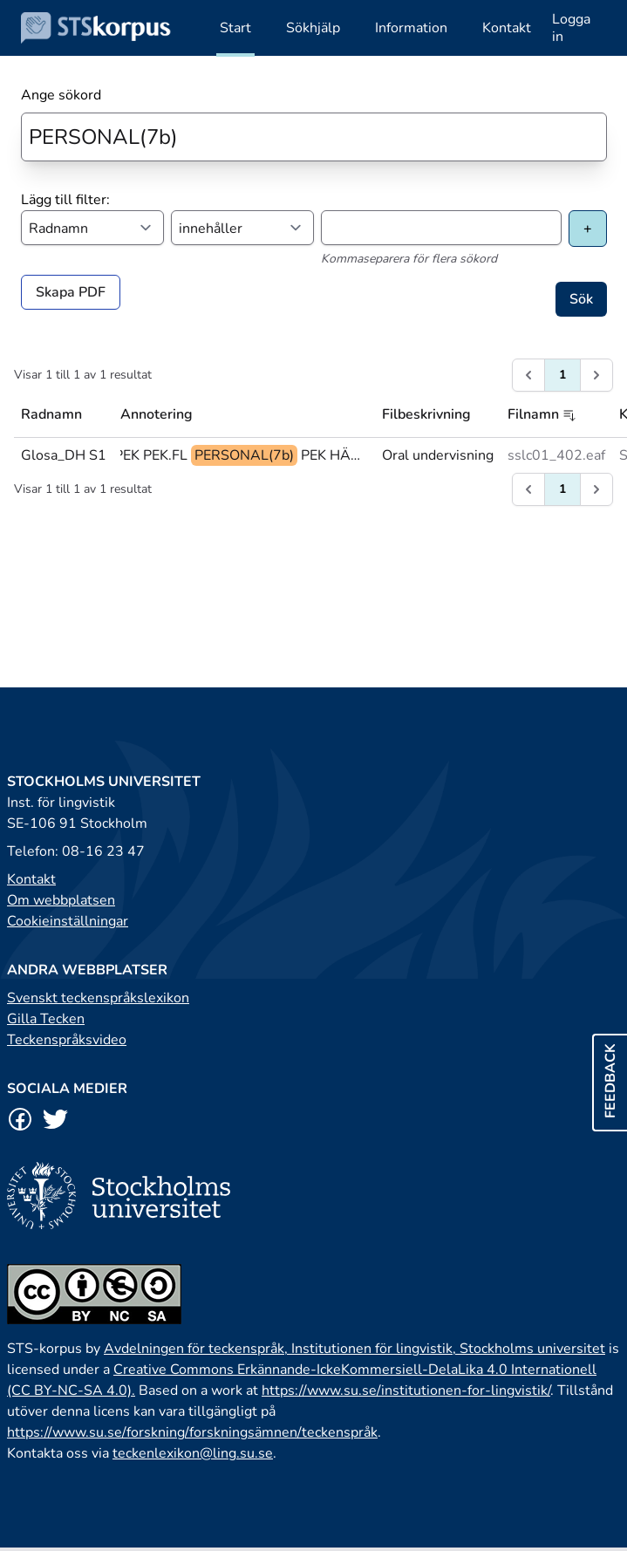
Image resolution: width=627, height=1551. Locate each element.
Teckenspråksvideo (66, 1039)
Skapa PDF (71, 292)
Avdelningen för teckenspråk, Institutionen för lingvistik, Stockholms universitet (354, 1348)
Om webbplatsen (61, 900)
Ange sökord (61, 95)
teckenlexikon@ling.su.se (192, 1453)
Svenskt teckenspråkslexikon (98, 998)
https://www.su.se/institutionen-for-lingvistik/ (406, 1390)
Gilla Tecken (46, 1018)
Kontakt (31, 879)
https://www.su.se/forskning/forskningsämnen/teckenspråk (192, 1432)
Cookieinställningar (67, 921)
